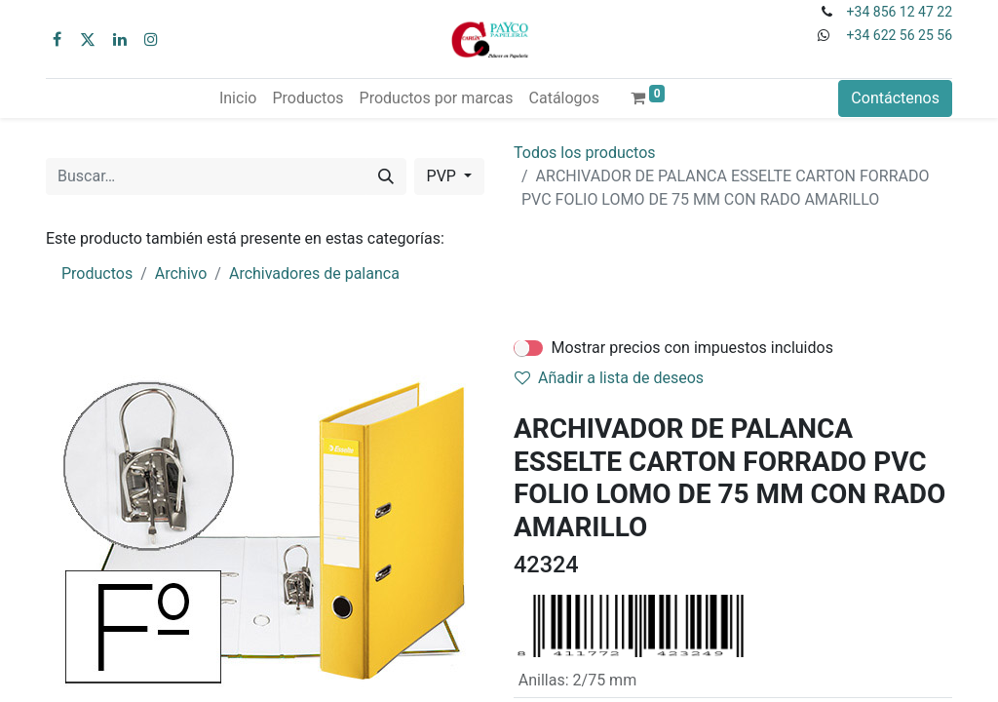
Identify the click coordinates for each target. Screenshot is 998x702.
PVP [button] (443, 176)
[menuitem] (237, 98)
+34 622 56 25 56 (899, 35)
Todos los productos (585, 152)
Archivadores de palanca (314, 273)
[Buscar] (385, 176)
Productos (97, 273)
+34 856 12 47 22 (899, 12)
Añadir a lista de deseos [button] (609, 378)
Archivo (181, 273)
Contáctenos (895, 98)
